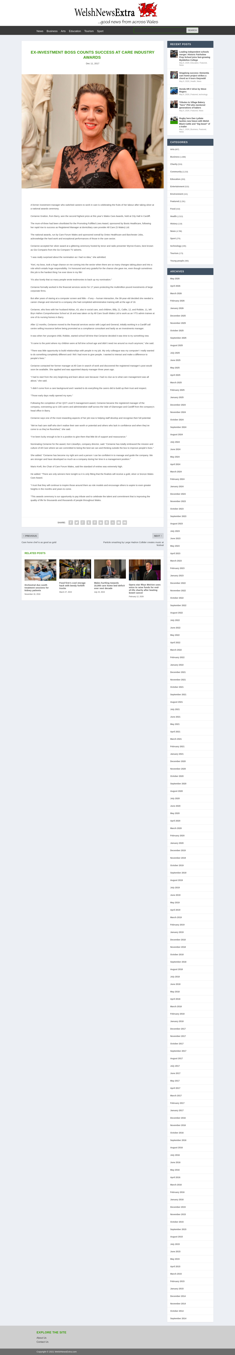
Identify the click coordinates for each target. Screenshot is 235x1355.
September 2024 (178, 427)
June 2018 (175, 984)
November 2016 (178, 1125)
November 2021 (178, 679)
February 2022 (177, 657)
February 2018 (177, 1014)
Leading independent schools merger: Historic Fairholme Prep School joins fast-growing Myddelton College (194, 56)
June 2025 (175, 360)
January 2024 (177, 486)
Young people (177, 261)
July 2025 (175, 353)
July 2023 (175, 531)
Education (75, 31)
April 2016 (175, 1177)
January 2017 (177, 1110)
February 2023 (177, 568)
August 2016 (176, 1147)
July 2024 (175, 442)
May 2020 (175, 813)
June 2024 (175, 449)
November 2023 (178, 501)
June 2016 (175, 1162)
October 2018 (177, 954)
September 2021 (178, 694)
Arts (63, 31)
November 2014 (178, 1303)
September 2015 (178, 1229)
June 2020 (175, 806)
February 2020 (177, 835)
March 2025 (176, 382)
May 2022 (175, 635)
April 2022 (175, 642)
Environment (176, 194)
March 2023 (176, 561)
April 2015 (175, 1266)
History (173, 223)
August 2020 (176, 791)
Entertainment (177, 186)
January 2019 (177, 932)
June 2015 (175, 1251)
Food (172, 209)
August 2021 (176, 702)
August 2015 (176, 1236)
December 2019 (178, 850)
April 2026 (175, 286)
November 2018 (178, 947)
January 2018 (177, 1021)
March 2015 (176, 1274)
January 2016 (177, 1199)
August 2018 (176, 969)
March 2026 (176, 293)
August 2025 (176, 345)
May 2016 (175, 1170)
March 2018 (176, 1006)
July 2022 (175, 620)
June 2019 (175, 895)
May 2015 (175, 1259)
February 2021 (177, 746)
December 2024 (178, 405)
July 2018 (175, 976)
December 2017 (178, 1029)
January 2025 (177, 397)
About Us (41, 1338)
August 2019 (176, 880)
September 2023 (178, 516)
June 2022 (175, 628)
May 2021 (175, 724)
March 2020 (176, 828)
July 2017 (175, 1066)
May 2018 (175, 991)
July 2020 (175, 798)
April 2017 (175, 1088)
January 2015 (177, 1288)
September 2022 (178, 605)
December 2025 (178, 316)
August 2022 (176, 613)
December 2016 (178, 1118)
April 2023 (175, 553)
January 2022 (177, 665)
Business (52, 31)
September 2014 (178, 1318)
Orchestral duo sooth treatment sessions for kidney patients (37, 588)
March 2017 (176, 1095)
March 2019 (176, 917)
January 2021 (177, 754)
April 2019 (175, 910)
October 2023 (177, 509)
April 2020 (175, 821)
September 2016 (178, 1140)
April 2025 (175, 375)
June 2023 (175, 538)
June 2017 (175, 1073)
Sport (100, 31)
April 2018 (175, 999)
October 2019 (177, 865)
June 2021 (175, 717)
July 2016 (175, 1155)
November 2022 (178, 590)
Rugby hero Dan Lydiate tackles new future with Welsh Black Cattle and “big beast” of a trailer (194, 122)
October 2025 (177, 330)
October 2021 (177, 687)
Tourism (89, 31)
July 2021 (175, 709)
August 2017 (176, 1058)
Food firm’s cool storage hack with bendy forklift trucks (72, 586)
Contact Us (42, 1342)
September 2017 (178, 1051)
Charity (173, 164)
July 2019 (175, 887)
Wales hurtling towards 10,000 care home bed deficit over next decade (109, 586)
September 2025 (178, 338)
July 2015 (175, 1244)
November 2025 (178, 323)
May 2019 (175, 902)
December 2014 (178, 1296)
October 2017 (177, 1043)
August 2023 (176, 523)
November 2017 (178, 1036)
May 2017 (175, 1081)
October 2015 (177, 1222)
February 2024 (177, 479)
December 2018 (178, 939)
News (40, 31)
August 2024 (176, 434)
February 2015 (177, 1281)
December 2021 (178, 672)
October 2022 (177, 598)
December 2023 (178, 494)
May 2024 (175, 457)
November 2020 (178, 769)
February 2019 (177, 925)
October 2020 (177, 776)
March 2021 (176, 739)
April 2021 (175, 731)
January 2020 (177, 843)
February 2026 (177, 301)
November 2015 (178, 1214)
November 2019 (178, 858)
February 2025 (177, 390)
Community (176, 171)
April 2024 (175, 464)
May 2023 (175, 546)
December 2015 (178, 1207)
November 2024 (178, 412)
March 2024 (176, 471)
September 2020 (178, 783)
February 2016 (177, 1192)
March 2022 (176, 650)
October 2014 (177, 1311)
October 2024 (177, 419)
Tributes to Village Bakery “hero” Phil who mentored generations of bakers (192, 105)
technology (203, 94)
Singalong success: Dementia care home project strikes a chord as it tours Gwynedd (194, 76)
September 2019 (178, 873)
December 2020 (178, 761)
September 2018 (178, 962)
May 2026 (175, 278)
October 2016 (177, 1133)
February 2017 (177, 1103)
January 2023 (177, 575)
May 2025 (175, 367)
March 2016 (176, 1185)
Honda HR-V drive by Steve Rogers (192, 90)
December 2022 (178, 583)
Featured (203, 63)
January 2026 (177, 308)
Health (193, 81)
